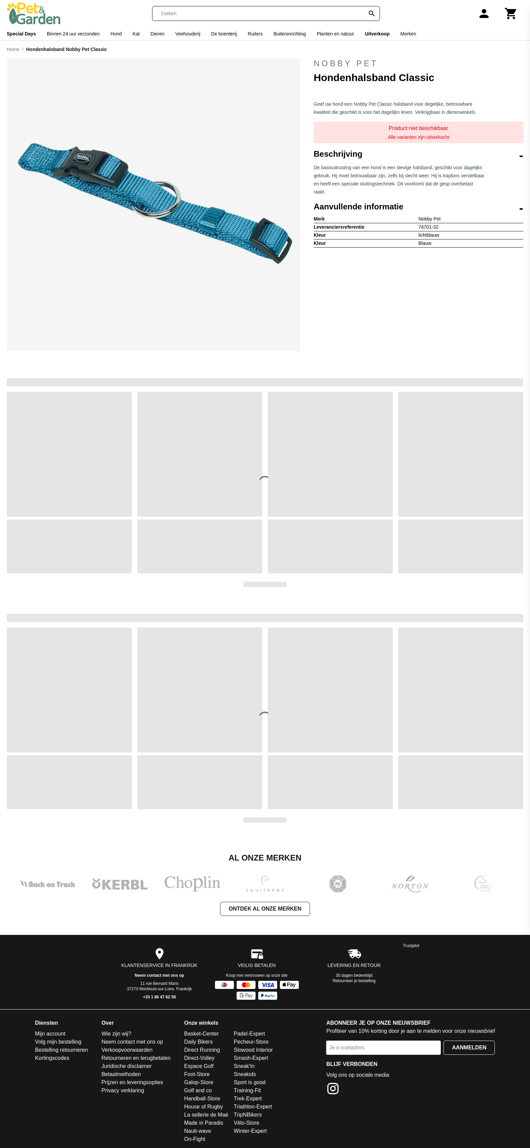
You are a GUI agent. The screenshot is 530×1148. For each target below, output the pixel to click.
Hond (116, 33)
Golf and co (198, 1090)
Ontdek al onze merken (264, 909)
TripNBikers (248, 1115)
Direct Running (202, 1050)
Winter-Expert (250, 1131)
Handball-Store (202, 1098)
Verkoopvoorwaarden (126, 1050)
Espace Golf (199, 1066)
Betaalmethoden (121, 1074)
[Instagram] (333, 1090)
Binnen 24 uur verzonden (73, 33)
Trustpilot (411, 945)
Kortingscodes (52, 1058)
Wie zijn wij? (116, 1034)
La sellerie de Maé (206, 1115)
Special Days (21, 33)
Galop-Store (198, 1082)
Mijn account (50, 1034)
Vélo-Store (246, 1123)
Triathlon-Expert (253, 1106)
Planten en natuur (335, 33)
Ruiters (255, 33)
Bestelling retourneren (61, 1050)
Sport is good (249, 1082)
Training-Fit (247, 1090)
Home (13, 49)
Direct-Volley (199, 1058)
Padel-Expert (249, 1034)
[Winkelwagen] (511, 13)
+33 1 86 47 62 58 (159, 997)
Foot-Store (197, 1074)
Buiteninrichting (289, 33)
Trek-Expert (248, 1098)
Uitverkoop (377, 33)
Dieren (157, 33)
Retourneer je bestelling (354, 980)
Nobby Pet (346, 63)
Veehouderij (187, 33)
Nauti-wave (197, 1131)
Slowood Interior (253, 1050)
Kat (136, 33)
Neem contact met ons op (159, 975)
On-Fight (194, 1139)
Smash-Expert (251, 1058)
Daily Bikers (198, 1042)
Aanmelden (469, 1047)
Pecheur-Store (251, 1042)
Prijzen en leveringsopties (132, 1082)
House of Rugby (203, 1106)
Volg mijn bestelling (58, 1042)
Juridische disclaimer (126, 1066)
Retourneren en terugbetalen (136, 1058)
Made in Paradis (203, 1123)
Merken (408, 33)
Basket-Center (201, 1034)
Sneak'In (244, 1066)
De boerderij (224, 33)
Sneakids (245, 1074)
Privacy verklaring (122, 1090)
